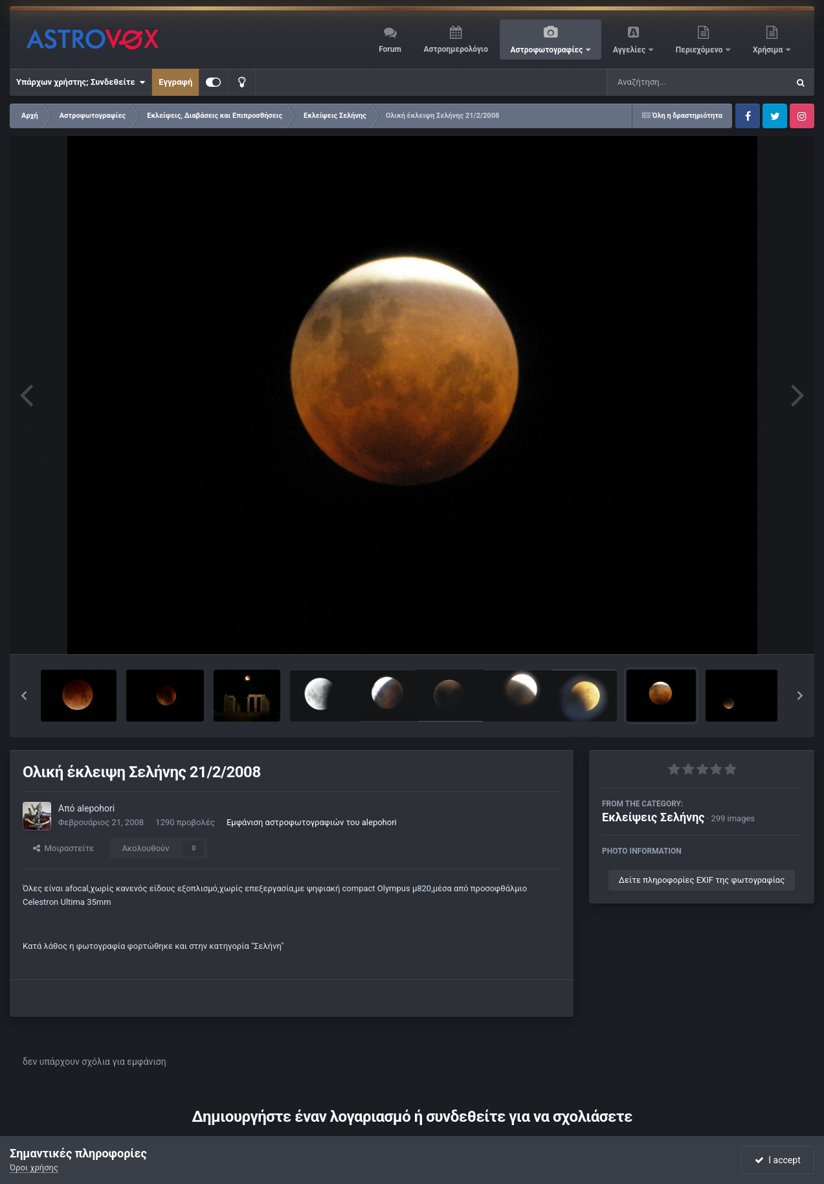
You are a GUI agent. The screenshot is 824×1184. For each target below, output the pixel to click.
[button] (24, 695)
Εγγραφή (175, 82)
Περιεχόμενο (700, 49)
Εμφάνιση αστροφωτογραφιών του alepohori (312, 822)
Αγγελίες (630, 49)
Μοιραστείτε (63, 848)
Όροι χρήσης (34, 1167)
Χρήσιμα (769, 49)
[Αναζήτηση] (671, 82)
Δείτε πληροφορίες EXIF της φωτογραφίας (702, 880)
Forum (390, 49)
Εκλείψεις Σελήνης (653, 817)
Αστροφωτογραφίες (548, 49)
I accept (777, 1160)
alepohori (96, 808)
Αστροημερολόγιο (455, 49)
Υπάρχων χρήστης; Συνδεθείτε (80, 82)
